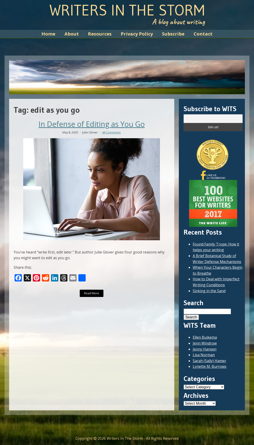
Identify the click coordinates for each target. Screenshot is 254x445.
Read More (91, 293)
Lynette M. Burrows (209, 366)
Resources (100, 34)
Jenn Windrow (205, 343)
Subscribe (173, 34)
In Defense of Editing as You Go (91, 124)
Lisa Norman (204, 354)
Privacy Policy (137, 34)
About (71, 34)
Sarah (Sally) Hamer (209, 360)
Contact (203, 34)
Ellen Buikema (205, 337)
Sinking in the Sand (209, 290)
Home (48, 34)
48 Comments (111, 132)
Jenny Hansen (204, 349)
